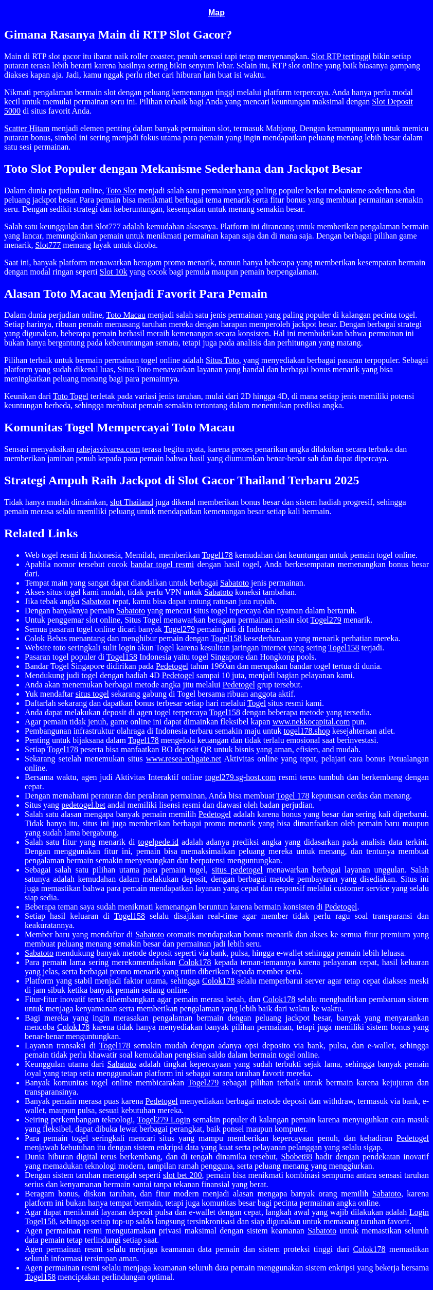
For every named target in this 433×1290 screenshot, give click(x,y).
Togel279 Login (163, 1119)
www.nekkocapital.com (311, 721)
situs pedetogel (237, 869)
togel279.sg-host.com (240, 777)
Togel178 (217, 555)
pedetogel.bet (83, 805)
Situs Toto (222, 360)
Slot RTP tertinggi (341, 56)
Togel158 (226, 638)
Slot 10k (114, 271)
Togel (256, 703)
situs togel (92, 693)
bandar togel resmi (162, 564)
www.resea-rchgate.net (183, 758)
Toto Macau (126, 315)
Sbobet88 (296, 1156)
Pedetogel (172, 666)
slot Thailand (131, 502)
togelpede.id (158, 842)
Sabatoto (234, 582)
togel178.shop (306, 730)
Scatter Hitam (26, 128)
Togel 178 (292, 795)
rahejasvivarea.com (108, 449)
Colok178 (194, 962)
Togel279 (326, 619)
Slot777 (48, 245)
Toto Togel (70, 396)
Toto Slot (121, 190)
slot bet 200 (182, 1175)
